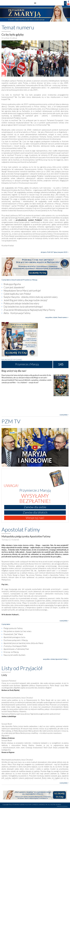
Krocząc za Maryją (11, 652)
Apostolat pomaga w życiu (14, 637)
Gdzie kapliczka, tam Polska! (17, 293)
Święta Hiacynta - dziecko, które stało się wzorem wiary (31, 296)
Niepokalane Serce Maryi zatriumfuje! (22, 290)
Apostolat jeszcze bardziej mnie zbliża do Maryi (23, 643)
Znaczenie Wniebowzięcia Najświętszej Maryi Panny (29, 309)
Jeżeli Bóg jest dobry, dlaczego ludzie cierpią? (25, 300)
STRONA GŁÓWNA (62, 806)
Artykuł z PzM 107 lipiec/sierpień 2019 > (54, 252)
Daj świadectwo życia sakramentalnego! (23, 306)
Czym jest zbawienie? (14, 287)
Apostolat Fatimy (21, 529)
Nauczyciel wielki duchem (14, 655)
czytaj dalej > (64, 415)
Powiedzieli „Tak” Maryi (13, 634)
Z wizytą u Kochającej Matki (15, 646)
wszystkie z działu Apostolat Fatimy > (55, 659)
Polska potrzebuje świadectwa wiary (21, 303)
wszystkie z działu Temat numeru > (56, 317)
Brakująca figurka (12, 284)
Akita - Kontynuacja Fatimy (17, 313)
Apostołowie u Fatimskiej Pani (16, 649)
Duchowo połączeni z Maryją (16, 640)
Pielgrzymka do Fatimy (13, 628)
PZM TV (11, 421)
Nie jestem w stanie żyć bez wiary (17, 631)
